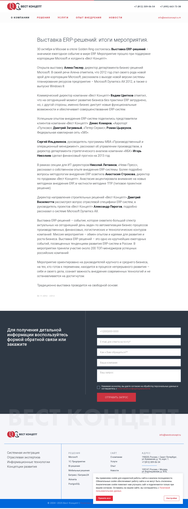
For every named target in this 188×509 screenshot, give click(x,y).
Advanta (73, 480)
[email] (139, 342)
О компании (20, 17)
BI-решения (74, 467)
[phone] (139, 332)
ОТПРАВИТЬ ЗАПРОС (116, 398)
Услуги (63, 17)
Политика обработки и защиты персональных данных (111, 504)
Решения (43, 17)
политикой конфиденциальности (133, 389)
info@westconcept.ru (170, 435)
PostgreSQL (74, 485)
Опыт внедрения (88, 17)
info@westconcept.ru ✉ (169, 17)
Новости (115, 17)
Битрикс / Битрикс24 (79, 476)
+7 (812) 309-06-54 (144, 6)
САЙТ (113, 454)
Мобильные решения (79, 471)
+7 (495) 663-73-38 (170, 6)
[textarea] (139, 376)
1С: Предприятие (77, 462)
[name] (139, 353)
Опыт (113, 467)
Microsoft (73, 458)
